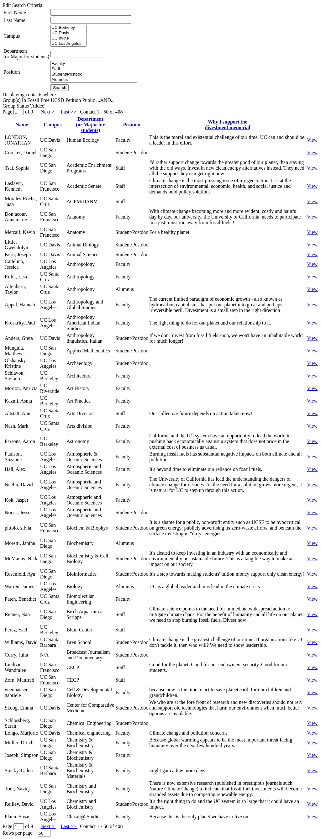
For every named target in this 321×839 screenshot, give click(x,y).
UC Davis (68, 33)
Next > (47, 111)
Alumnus (94, 79)
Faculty (94, 63)
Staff (94, 69)
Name (21, 124)
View (312, 140)
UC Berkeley (68, 27)
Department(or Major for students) (26, 53)
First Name (14, 12)
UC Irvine (68, 38)
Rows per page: (18, 833)
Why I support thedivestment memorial (227, 124)
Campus (11, 36)
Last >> (69, 111)
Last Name (14, 20)
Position (11, 72)
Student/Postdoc (94, 74)
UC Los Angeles (68, 43)
